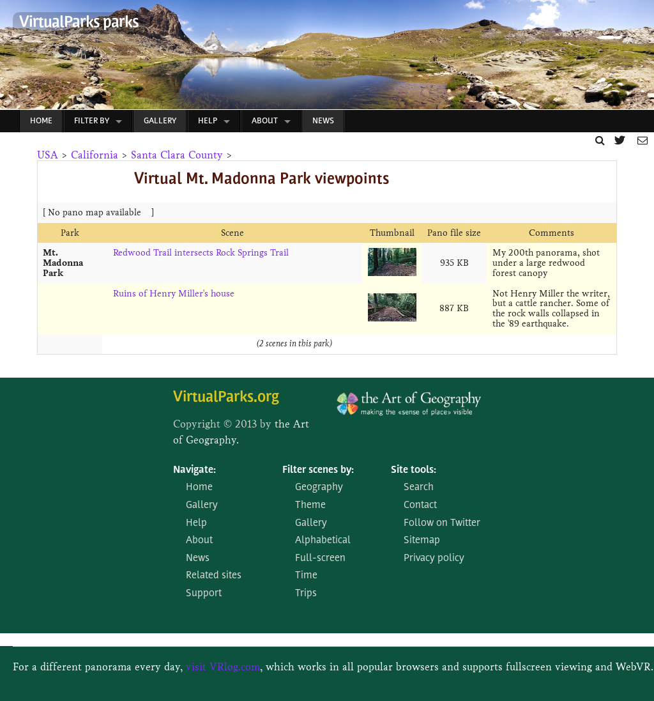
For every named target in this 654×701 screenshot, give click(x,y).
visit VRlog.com (223, 667)
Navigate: (194, 470)
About (265, 121)
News (323, 121)
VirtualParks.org (226, 397)
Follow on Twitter (442, 523)
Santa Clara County (177, 155)
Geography (319, 487)
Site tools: (413, 470)
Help (207, 121)
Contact (420, 505)
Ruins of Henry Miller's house (173, 293)
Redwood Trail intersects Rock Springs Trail (201, 252)
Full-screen (320, 558)
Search (419, 487)
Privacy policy (434, 558)
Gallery (160, 121)
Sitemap (422, 540)
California (94, 155)
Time (306, 576)
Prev (10, 58)
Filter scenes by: (318, 470)
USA (47, 155)
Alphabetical (323, 540)
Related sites (213, 576)
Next (637, 58)
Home (41, 121)
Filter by (91, 121)
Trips (306, 594)
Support (204, 594)
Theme (310, 505)
